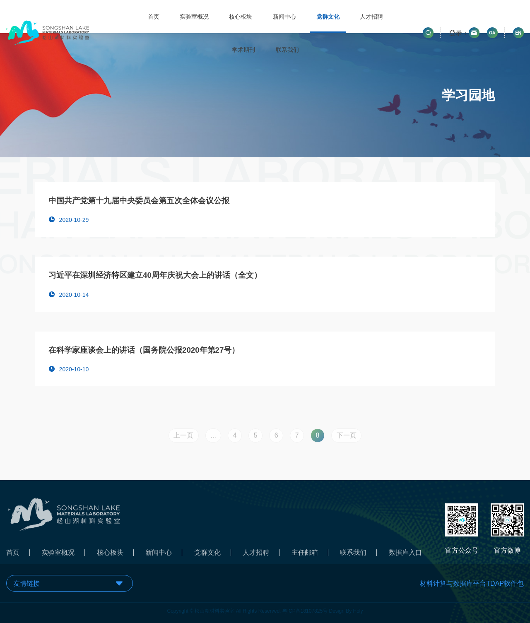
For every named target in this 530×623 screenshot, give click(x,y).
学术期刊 (243, 49)
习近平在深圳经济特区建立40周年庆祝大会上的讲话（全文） (155, 275)
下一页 (347, 437)
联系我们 (287, 49)
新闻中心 (284, 16)
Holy (358, 609)
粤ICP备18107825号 (305, 609)
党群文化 (328, 16)
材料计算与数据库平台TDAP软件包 (472, 583)
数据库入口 (405, 554)
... (213, 437)
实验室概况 (194, 16)
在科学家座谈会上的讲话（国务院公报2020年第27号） (143, 350)
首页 (153, 16)
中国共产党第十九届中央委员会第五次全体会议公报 (138, 200)
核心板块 (240, 16)
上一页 (183, 437)
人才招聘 (371, 16)
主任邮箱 (305, 554)
